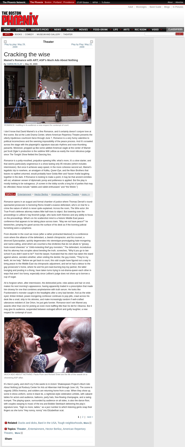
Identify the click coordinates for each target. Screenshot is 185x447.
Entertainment (24, 194)
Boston (48, 2)
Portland (57, 2)
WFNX (95, 2)
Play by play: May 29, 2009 (15, 45)
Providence (68, 2)
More (87, 423)
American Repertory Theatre (65, 194)
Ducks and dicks (27, 422)
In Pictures (178, 7)
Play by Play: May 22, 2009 (81, 45)
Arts (7, 34)
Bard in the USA (47, 422)
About (170, 2)
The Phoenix (36, 2)
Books (18, 34)
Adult (130, 7)
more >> (86, 194)
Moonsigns (141, 7)
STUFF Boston (83, 2)
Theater (68, 34)
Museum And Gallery (48, 34)
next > (89, 417)
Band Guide (155, 7)
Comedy (29, 34)
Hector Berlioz (41, 194)
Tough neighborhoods (70, 422)
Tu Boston (106, 2)
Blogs (167, 7)
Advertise (179, 2)
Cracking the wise (27, 54)
